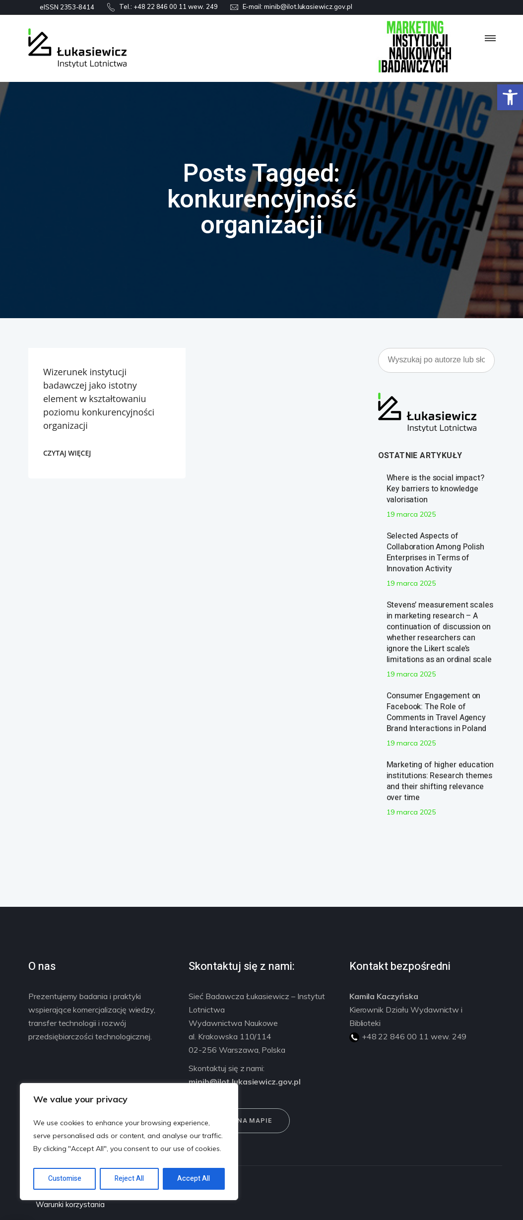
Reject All (129, 1178)
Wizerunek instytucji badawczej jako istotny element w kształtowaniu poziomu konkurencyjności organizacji (98, 398)
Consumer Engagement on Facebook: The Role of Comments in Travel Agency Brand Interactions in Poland (437, 712)
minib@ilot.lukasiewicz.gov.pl (308, 6)
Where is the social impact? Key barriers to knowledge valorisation (435, 489)
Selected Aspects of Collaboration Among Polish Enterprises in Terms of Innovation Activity (435, 552)
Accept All (193, 1178)
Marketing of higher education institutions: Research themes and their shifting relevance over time (440, 781)
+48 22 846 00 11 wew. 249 (175, 6)
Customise (64, 1178)
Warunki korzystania (70, 1204)
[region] (129, 1141)
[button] (510, 97)
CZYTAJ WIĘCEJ (67, 453)
